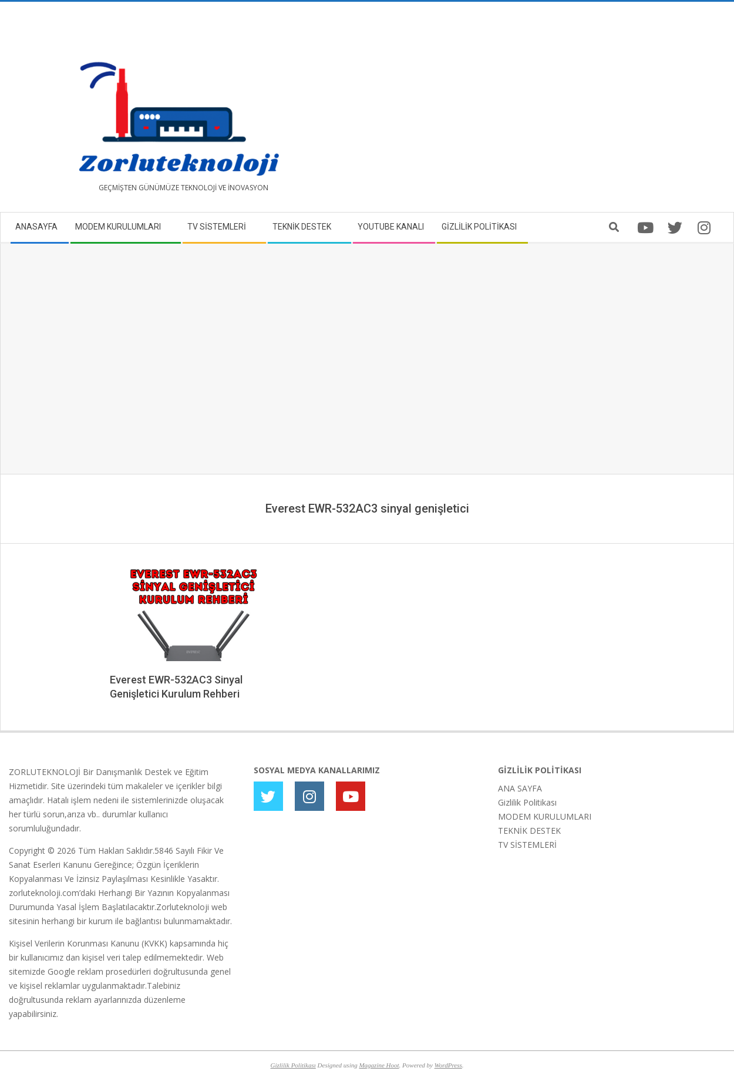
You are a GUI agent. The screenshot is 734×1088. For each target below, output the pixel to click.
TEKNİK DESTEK (529, 830)
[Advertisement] (546, 111)
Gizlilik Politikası (527, 802)
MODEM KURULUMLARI (544, 816)
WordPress (448, 1065)
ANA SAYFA (520, 788)
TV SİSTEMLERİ (527, 844)
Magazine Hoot (379, 1065)
